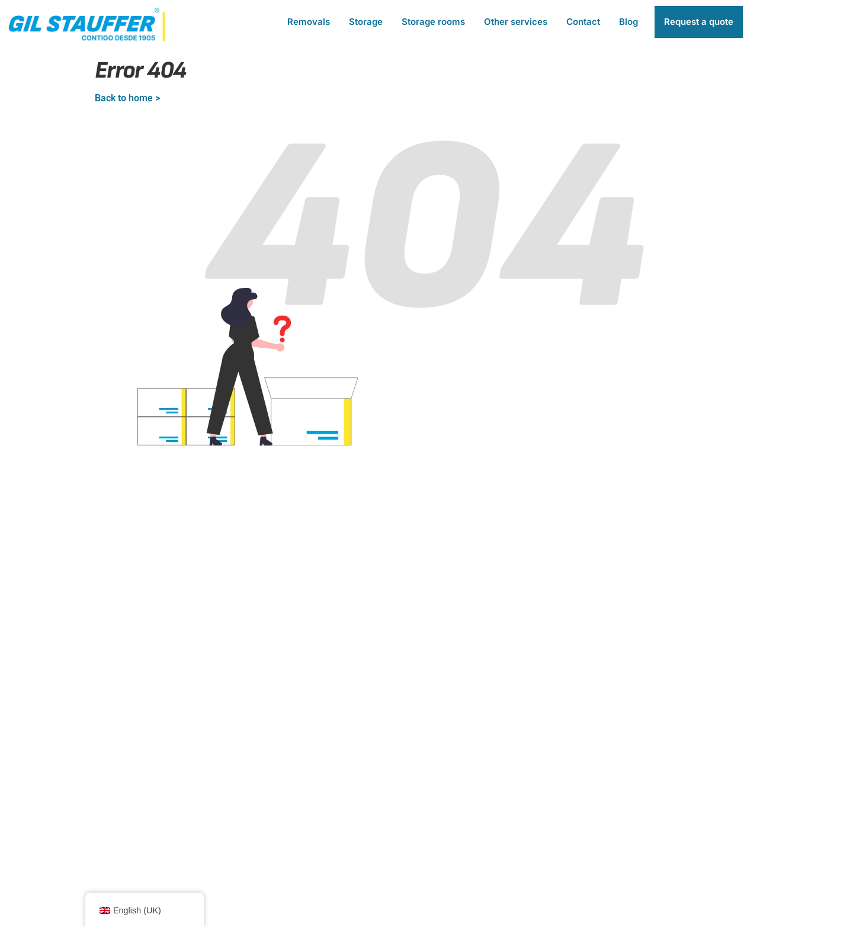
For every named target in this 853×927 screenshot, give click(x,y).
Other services (515, 21)
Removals (308, 21)
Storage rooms (433, 21)
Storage (366, 21)
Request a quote (698, 21)
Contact (583, 21)
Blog (628, 21)
